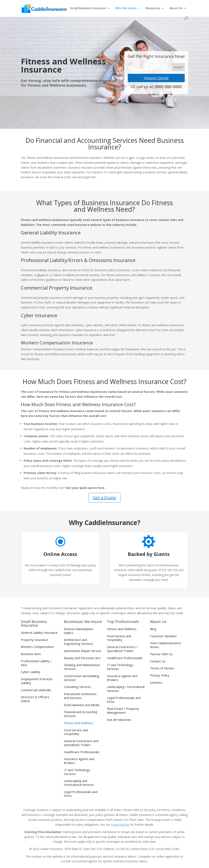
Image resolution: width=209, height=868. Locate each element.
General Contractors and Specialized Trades (81, 743)
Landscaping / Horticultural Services (126, 689)
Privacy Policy (159, 675)
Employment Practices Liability (36, 681)
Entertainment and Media (81, 705)
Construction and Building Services (81, 678)
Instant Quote (156, 77)
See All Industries (119, 720)
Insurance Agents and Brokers (79, 761)
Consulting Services (77, 687)
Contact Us (158, 661)
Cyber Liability (30, 672)
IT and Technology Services (77, 772)
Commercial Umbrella (36, 690)
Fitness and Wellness (78, 723)
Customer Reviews (163, 636)
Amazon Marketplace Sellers (78, 631)
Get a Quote (104, 497)
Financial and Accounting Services (80, 714)
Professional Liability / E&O (36, 663)
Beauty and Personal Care (82, 658)
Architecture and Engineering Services (78, 642)
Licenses (156, 682)
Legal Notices (120, 825)
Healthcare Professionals (81, 752)
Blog (153, 629)
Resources (153, 8)
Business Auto (31, 654)
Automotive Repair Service (82, 651)
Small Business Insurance (88, 8)
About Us (175, 8)
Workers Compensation (37, 647)
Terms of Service (162, 668)
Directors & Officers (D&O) (35, 699)
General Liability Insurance (39, 633)
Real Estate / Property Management (123, 711)
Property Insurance (34, 640)
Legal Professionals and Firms (80, 794)
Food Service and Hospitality (76, 732)
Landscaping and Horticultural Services (79, 783)
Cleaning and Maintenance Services (82, 667)
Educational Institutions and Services (80, 696)
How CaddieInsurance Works (165, 645)
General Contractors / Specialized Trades (122, 649)
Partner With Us (161, 654)
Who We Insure (125, 8)
